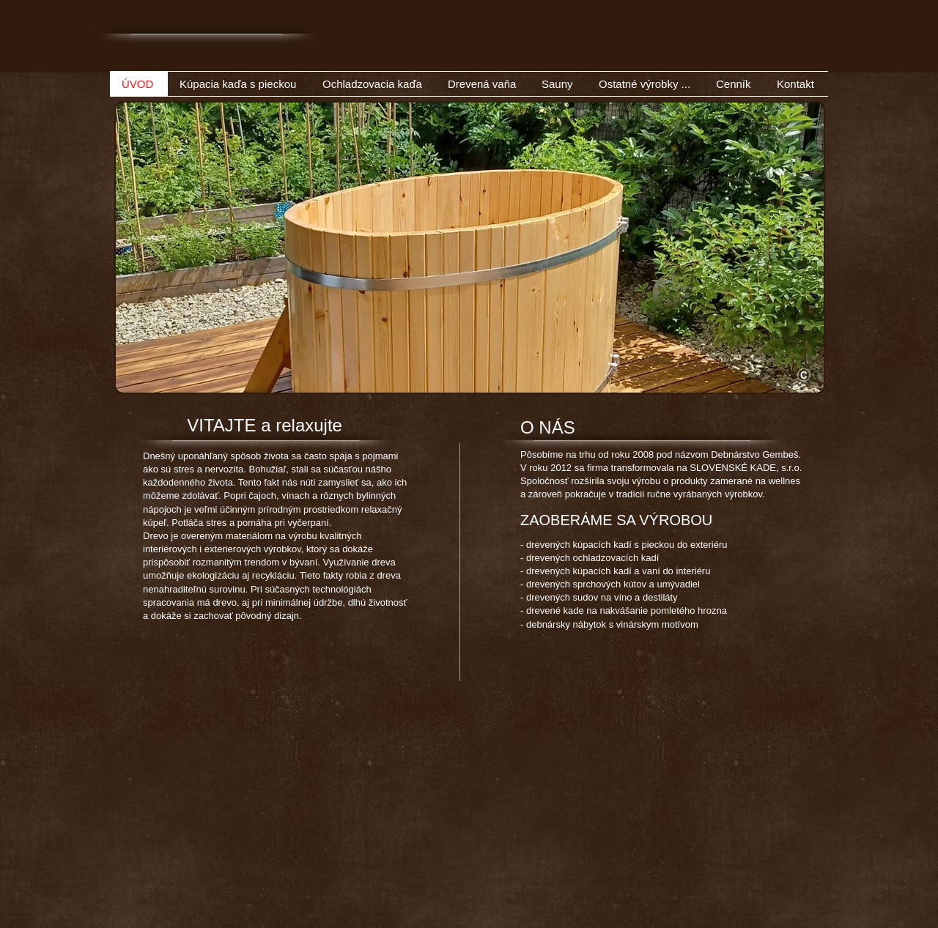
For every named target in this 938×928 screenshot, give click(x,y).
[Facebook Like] (727, 58)
